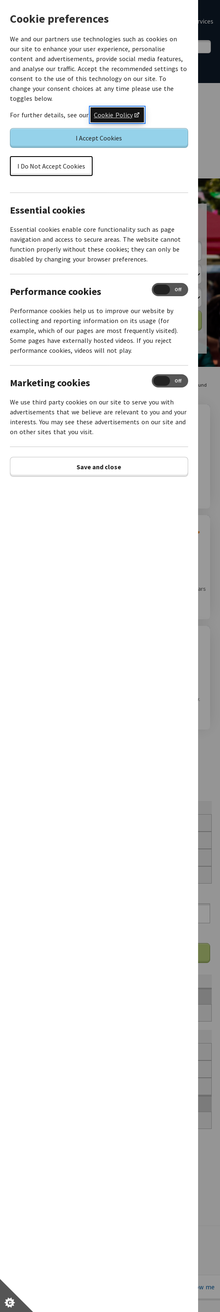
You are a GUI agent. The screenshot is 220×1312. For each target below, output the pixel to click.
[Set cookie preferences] (16, 1295)
